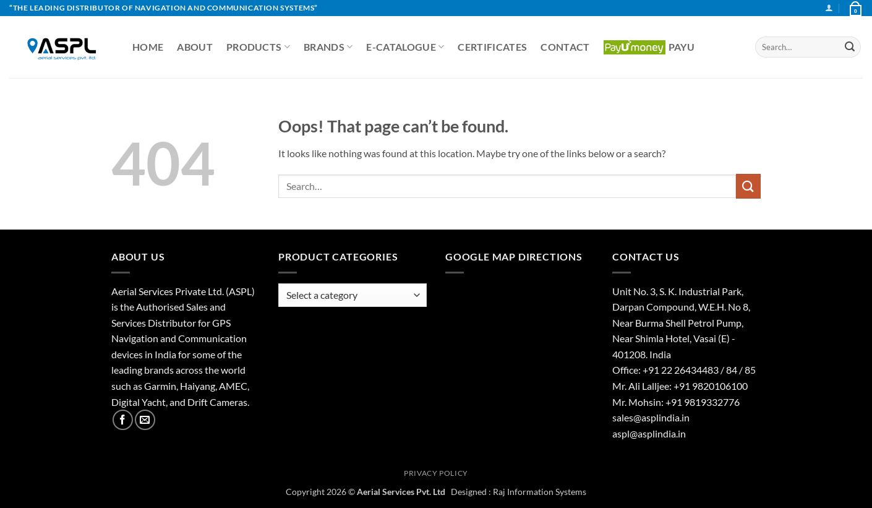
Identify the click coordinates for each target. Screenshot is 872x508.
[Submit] (849, 47)
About (195, 47)
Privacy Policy (436, 473)
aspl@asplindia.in (649, 433)
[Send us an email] (145, 420)
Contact (565, 47)
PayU (649, 47)
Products (258, 47)
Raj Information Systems (539, 491)
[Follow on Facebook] (123, 420)
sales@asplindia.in (651, 417)
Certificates (492, 47)
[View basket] (855, 8)
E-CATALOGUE (405, 47)
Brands (328, 47)
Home (147, 47)
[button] (829, 7)
